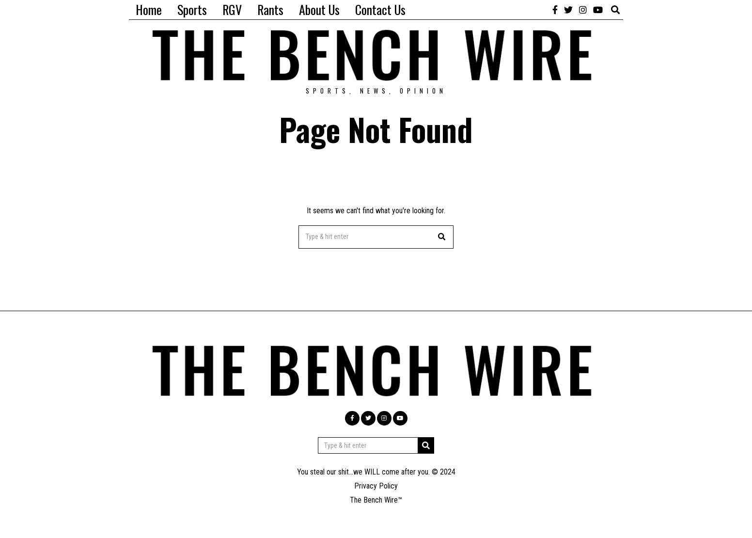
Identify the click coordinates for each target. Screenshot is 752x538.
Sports (192, 9)
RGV (232, 9)
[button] (442, 237)
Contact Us (380, 9)
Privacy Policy (376, 486)
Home (149, 9)
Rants (270, 9)
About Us (319, 9)
